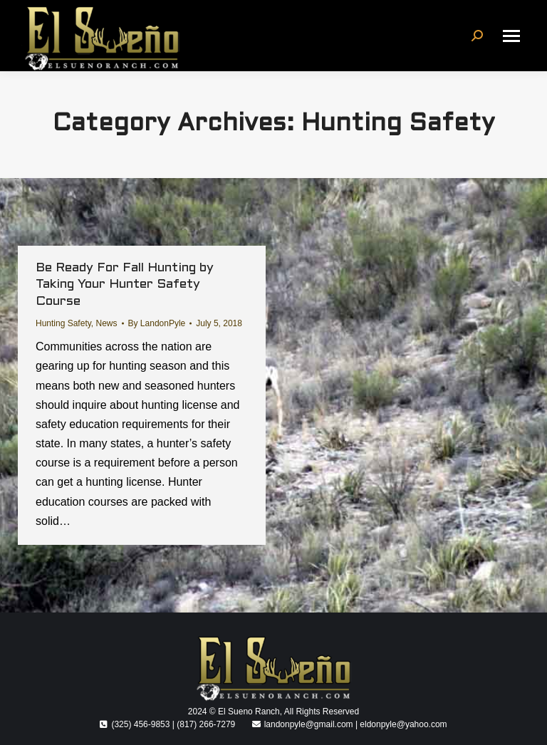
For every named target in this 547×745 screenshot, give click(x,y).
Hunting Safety (63, 323)
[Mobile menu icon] (511, 36)
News (107, 323)
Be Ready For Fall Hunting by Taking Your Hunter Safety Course (125, 285)
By (157, 323)
